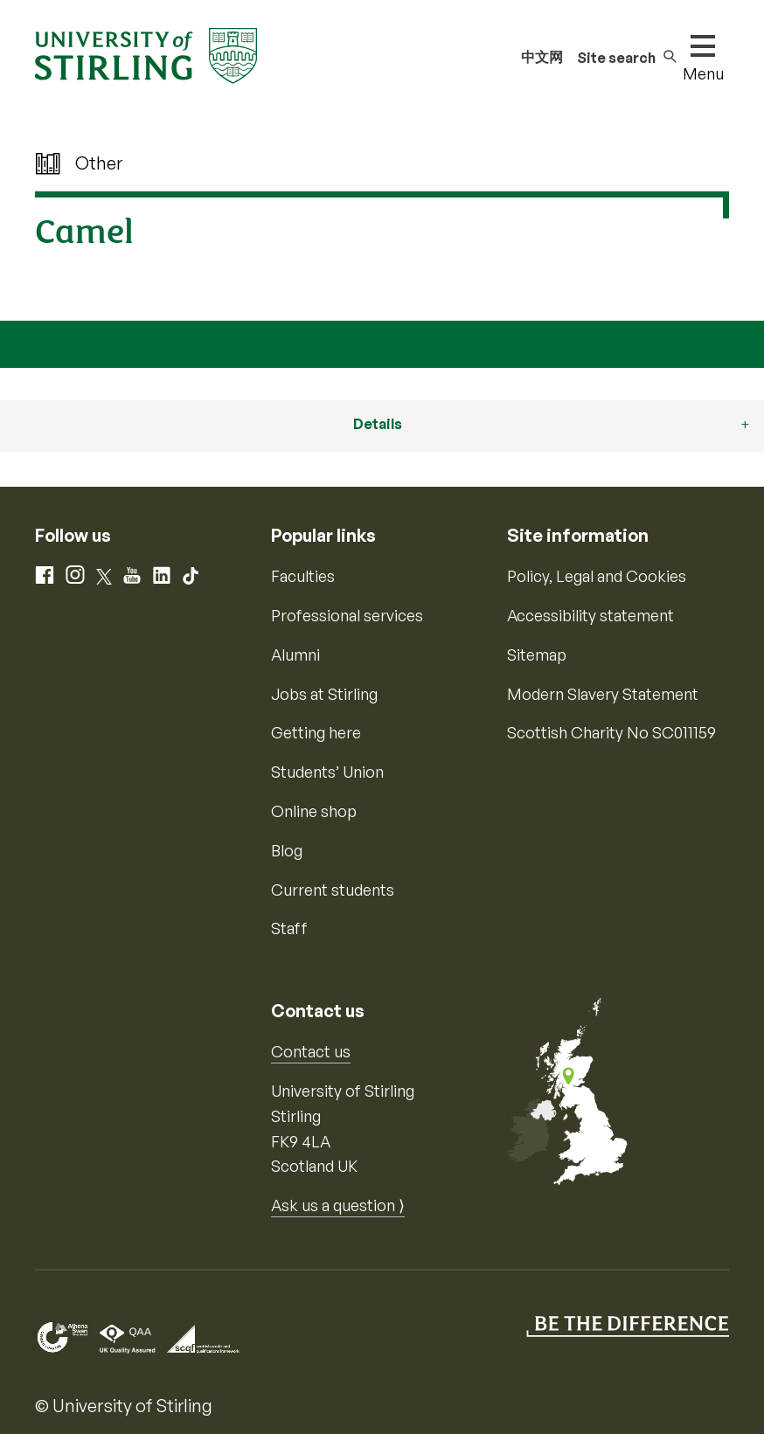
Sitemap (536, 654)
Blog (286, 850)
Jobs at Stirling (324, 693)
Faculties (303, 575)
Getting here (316, 732)
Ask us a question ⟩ (338, 1205)
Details (377, 424)
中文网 (542, 57)
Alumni (295, 654)
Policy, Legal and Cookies (596, 575)
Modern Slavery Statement (602, 693)
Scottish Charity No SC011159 (611, 732)
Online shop (314, 811)
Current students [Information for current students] (332, 889)
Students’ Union (327, 771)
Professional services (347, 615)
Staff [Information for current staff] (289, 928)
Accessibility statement (590, 615)
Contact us (311, 1051)
